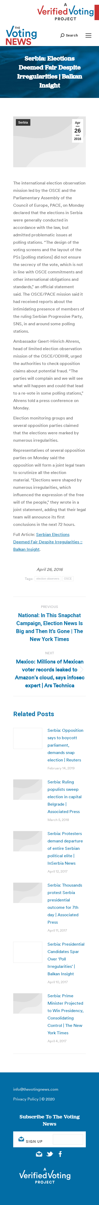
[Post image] (27, 738)
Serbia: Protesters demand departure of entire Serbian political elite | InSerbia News (65, 848)
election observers (47, 578)
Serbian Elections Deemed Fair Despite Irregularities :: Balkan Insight (47, 542)
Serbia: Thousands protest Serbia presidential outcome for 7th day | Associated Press (65, 903)
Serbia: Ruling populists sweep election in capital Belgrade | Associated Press (65, 796)
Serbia (23, 122)
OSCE (68, 578)
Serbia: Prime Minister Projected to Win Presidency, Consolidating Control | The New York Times (65, 1014)
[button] (69, 35)
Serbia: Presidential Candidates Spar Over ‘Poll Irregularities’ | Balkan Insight (66, 958)
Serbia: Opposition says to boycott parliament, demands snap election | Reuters (65, 745)
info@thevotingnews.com (35, 1089)
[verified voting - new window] (65, 21)
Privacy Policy (26, 1099)
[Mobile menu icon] (88, 35)
